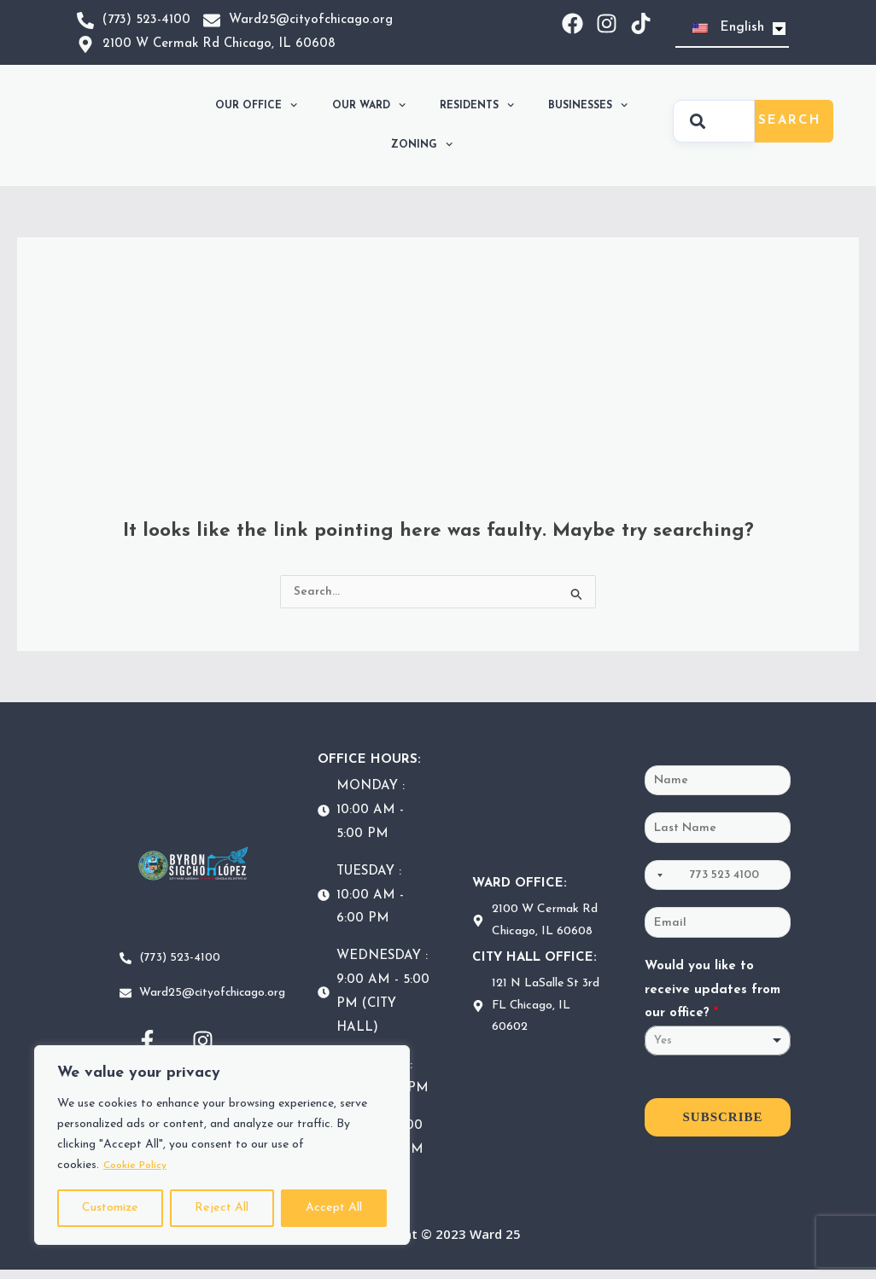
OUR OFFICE (256, 105)
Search (789, 120)
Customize (110, 1207)
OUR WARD (369, 105)
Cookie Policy (140, 1165)
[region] (222, 1145)
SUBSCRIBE (723, 1130)
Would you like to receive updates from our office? (712, 1002)
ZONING (422, 144)
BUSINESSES (588, 105)
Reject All (221, 1207)
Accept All (334, 1207)
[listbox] (718, 1053)
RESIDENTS (477, 105)
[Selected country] (656, 882)
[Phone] (718, 882)
